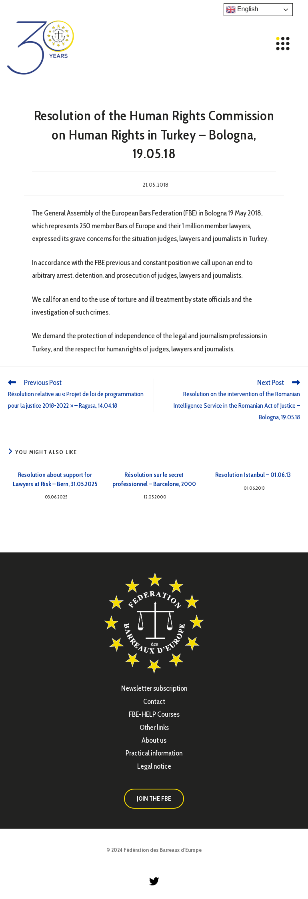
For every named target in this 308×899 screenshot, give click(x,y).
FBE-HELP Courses (154, 714)
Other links (154, 727)
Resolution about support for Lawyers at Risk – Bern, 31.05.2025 (55, 479)
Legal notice (154, 766)
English (242, 9)
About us (154, 740)
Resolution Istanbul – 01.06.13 (253, 474)
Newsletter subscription (154, 688)
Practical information (154, 753)
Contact (154, 701)
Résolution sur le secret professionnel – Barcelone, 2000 (154, 479)
